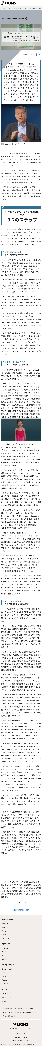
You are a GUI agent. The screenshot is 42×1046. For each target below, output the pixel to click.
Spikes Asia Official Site (21, 1040)
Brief (4, 973)
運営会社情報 (7, 1008)
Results (5, 980)
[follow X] (23, 1033)
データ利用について (29, 1012)
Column (5, 994)
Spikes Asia (6, 944)
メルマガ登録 (28, 1008)
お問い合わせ (18, 1008)
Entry (4, 931)
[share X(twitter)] (40, 55)
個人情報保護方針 (9, 1016)
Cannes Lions (7, 919)
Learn (4, 989)
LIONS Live (6, 938)
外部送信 (18, 1012)
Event (4, 1001)
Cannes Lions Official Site (21, 1037)
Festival (5, 923)
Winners (5, 984)
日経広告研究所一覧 (20, 910)
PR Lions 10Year (8, 998)
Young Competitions (10, 965)
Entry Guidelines (8, 969)
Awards (5, 927)
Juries (4, 934)
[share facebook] (36, 54)
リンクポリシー (8, 1012)
